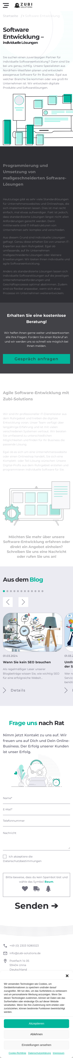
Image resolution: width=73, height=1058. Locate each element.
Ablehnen (36, 1034)
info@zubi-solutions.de (25, 953)
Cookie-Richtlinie (17, 1053)
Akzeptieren (36, 1023)
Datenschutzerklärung (39, 1053)
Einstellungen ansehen (36, 1045)
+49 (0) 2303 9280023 (24, 945)
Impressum (58, 1053)
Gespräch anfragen (37, 359)
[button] (67, 976)
